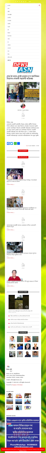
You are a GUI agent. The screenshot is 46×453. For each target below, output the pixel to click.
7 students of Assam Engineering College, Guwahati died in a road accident (22, 180)
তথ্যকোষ (9, 48)
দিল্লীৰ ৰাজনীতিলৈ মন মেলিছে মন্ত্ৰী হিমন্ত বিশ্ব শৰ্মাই (20, 315)
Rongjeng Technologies (17, 385)
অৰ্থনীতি (9, 23)
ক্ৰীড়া (8, 54)
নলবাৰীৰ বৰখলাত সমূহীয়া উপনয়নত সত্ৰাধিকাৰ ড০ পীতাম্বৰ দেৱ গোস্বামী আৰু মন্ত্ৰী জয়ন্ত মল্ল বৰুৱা (22, 208)
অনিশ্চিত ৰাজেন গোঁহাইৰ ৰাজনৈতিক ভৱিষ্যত (19, 319)
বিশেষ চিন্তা (9, 35)
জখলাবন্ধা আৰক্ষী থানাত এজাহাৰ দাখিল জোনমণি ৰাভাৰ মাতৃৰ (21, 225)
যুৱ (8, 42)
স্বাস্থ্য (8, 51)
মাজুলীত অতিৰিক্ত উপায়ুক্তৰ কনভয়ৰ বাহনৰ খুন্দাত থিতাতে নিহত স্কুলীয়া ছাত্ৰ (21, 253)
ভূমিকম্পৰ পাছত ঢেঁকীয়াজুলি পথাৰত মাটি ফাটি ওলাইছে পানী (20, 311)
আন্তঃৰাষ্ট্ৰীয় (10, 14)
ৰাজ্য (8, 8)
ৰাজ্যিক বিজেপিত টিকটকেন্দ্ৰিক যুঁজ (17, 323)
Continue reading (10, 184)
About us (9, 60)
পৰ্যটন (9, 38)
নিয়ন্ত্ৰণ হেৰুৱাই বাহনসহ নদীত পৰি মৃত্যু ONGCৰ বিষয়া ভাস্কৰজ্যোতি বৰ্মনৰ (22, 282)
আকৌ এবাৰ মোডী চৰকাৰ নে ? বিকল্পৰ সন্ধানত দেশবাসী (21, 327)
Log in (27, 145)
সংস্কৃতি (9, 26)
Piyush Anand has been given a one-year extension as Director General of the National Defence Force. (23, 450)
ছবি (8, 29)
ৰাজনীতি (9, 17)
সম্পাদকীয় (9, 20)
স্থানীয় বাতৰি (10, 57)
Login (30, 1)
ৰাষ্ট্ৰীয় (9, 11)
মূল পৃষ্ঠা (9, 5)
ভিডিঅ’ (9, 32)
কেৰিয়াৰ (9, 45)
